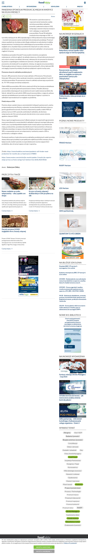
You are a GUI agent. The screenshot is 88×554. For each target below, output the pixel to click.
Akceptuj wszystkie (43, 547)
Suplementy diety (72, 515)
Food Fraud (73, 457)
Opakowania (72, 478)
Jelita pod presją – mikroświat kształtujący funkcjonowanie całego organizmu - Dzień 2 (70, 421)
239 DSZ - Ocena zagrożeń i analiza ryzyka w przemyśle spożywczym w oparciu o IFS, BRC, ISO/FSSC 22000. (71, 289)
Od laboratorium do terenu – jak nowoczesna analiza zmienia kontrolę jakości (71, 398)
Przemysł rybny (68, 508)
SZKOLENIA (55, 6)
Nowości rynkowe (72, 474)
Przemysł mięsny (72, 495)
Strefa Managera (72, 511)
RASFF (79, 508)
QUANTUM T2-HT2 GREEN (69, 234)
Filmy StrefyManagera (73, 454)
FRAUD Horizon (65, 143)
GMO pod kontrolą (66, 211)
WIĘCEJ (80, 6)
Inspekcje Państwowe (73, 460)
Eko (81, 450)
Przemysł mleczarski (72, 498)
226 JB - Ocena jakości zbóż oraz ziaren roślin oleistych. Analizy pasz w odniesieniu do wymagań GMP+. (72, 307)
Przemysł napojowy (72, 501)
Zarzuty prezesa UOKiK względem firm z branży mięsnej (14, 230)
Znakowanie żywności (73, 525)
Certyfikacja (72, 443)
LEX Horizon (64, 188)
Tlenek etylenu (72, 518)
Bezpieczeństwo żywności (73, 440)
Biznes (53, 16)
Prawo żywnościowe (73, 488)
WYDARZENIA (32, 6)
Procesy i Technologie (73, 491)
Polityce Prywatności (70, 543)
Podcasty (79, 484)
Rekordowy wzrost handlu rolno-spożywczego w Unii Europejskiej (71, 51)
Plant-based (67, 484)
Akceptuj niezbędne (43, 551)
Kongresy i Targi (73, 464)
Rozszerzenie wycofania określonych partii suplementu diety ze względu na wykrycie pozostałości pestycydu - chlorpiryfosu (70, 74)
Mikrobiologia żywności (72, 471)
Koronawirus (73, 467)
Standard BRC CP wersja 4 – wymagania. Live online (68, 267)
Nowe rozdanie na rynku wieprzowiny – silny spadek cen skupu (14, 193)
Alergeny (67, 433)
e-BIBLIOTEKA (7, 6)
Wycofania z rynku (73, 522)
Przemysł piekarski (72, 504)
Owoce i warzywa (72, 481)
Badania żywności (72, 436)
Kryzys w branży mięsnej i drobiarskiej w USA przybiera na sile (41, 193)
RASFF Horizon (65, 165)
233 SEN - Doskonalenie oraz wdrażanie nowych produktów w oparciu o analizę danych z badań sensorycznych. (72, 281)
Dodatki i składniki (69, 450)
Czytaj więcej (6, 211)
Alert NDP (78, 433)
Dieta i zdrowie (72, 447)
